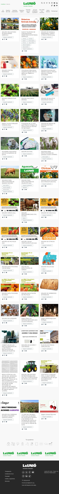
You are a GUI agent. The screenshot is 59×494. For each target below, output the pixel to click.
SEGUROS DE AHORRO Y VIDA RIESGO (28, 345)
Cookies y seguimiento (10, 478)
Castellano (3, 4)
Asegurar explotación (7, 37)
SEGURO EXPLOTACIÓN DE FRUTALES (28, 294)
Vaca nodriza (31, 42)
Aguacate (25, 187)
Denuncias (7, 481)
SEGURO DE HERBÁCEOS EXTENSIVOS (48, 294)
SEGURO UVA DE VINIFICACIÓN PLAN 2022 (29, 242)
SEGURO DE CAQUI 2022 (48, 213)
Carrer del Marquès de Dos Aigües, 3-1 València (29, 485)
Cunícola (30, 38)
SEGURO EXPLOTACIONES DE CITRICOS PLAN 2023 (49, 180)
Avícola (24, 38)
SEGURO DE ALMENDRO (9, 318)
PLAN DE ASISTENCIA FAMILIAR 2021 (47, 345)
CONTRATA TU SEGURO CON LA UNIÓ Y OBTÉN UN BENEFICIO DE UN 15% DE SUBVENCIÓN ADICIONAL (49, 377)
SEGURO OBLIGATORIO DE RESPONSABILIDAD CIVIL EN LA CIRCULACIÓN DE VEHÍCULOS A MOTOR (29, 377)
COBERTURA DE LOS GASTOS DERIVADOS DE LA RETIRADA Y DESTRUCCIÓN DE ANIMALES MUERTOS (9, 348)
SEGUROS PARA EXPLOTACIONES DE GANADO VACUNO (8, 181)
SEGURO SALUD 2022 (47, 266)
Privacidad (7, 476)
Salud (43, 269)
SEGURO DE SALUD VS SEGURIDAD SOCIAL (48, 99)
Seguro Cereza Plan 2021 (48, 414)
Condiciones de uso (9, 473)
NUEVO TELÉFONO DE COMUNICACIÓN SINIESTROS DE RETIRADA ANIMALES (29, 34)
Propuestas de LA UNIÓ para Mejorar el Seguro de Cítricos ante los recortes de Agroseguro (29, 126)
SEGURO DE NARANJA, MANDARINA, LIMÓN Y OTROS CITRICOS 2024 (48, 33)
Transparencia (8, 471)
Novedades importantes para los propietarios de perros (9, 153)
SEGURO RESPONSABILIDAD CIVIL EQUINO (29, 214)
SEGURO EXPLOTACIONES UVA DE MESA (10, 267)
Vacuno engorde (26, 44)
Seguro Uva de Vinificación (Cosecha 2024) (10, 124)
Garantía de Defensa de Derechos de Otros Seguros (48, 125)
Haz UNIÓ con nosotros (41, 11)
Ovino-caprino (31, 40)
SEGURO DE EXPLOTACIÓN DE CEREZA (26, 268)
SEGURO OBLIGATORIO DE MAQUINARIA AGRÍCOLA (9, 33)
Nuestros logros (21, 11)
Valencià (8, 4)
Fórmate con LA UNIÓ (28, 11)
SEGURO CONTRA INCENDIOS (7, 71)
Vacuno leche (26, 46)
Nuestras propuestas (15, 11)
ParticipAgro (54, 11)
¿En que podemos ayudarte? (35, 11)
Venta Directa (48, 11)
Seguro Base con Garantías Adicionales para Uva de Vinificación (29, 320)
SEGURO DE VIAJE (26, 151)
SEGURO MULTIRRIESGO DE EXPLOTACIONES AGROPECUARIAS (9, 416)
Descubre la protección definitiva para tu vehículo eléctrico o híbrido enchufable (48, 72)
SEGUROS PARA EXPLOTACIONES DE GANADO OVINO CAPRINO (49, 153)
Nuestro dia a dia (8, 11)
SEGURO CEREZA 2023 (8, 213)
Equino (24, 40)
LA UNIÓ (2, 11)
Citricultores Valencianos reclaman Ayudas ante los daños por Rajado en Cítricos (29, 72)
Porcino (24, 42)
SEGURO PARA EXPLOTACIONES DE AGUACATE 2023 (27, 181)
